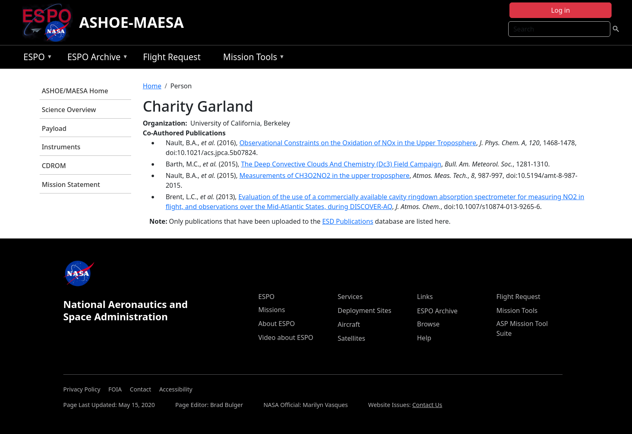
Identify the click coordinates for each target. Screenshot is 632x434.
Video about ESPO (285, 337)
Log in (560, 10)
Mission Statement (71, 184)
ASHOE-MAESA (131, 22)
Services (350, 296)
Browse (428, 323)
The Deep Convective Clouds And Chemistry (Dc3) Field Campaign (341, 164)
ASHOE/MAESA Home (75, 90)
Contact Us (427, 405)
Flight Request (172, 57)
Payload (54, 128)
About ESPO (276, 323)
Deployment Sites (364, 310)
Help (424, 337)
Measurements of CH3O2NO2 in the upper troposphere (324, 175)
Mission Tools (252, 58)
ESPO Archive (95, 58)
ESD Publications (347, 221)
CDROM (54, 165)
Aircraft (349, 324)
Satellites (351, 338)
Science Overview (69, 109)
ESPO (35, 58)
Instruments (61, 146)
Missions (271, 309)
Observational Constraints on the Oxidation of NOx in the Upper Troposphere (357, 142)
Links (425, 296)
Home (152, 85)
